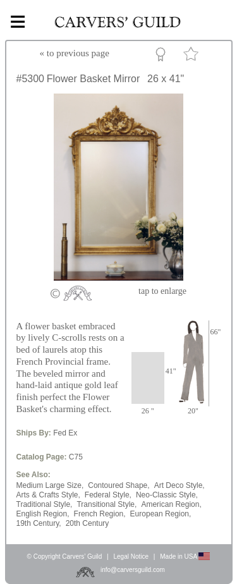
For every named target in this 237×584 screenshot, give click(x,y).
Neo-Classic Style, (167, 494)
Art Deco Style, (179, 485)
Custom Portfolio (163, 56)
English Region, (43, 513)
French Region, (100, 513)
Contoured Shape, (118, 485)
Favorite (192, 56)
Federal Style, (108, 494)
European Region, (160, 513)
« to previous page (74, 53)
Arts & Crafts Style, (48, 494)
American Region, (171, 504)
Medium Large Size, (50, 485)
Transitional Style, (106, 504)
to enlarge (162, 291)
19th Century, (38, 523)
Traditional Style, (44, 504)
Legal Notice (131, 556)
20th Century (87, 523)
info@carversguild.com (132, 569)
